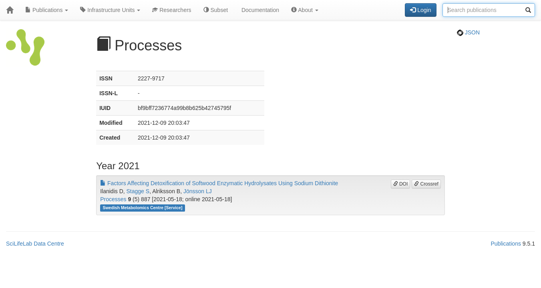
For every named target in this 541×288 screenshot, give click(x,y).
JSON (468, 32)
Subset (215, 10)
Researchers (171, 10)
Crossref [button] (426, 184)
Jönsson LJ (197, 191)
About (304, 10)
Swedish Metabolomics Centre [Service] (142, 207)
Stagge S (138, 191)
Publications (46, 10)
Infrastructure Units (110, 10)
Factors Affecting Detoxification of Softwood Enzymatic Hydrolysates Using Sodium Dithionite (219, 183)
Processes (113, 199)
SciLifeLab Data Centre (35, 243)
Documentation (259, 10)
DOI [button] (400, 184)
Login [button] (420, 10)
